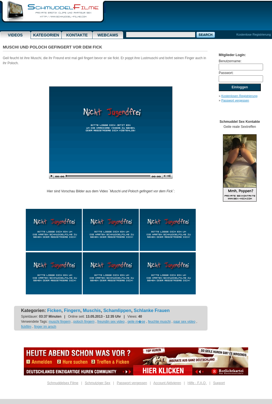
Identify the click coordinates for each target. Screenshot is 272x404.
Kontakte (77, 35)
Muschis (92, 310)
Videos (15, 35)
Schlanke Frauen (152, 310)
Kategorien (46, 35)
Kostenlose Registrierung (253, 34)
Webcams (108, 35)
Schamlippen (117, 310)
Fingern (72, 310)
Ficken (54, 310)
